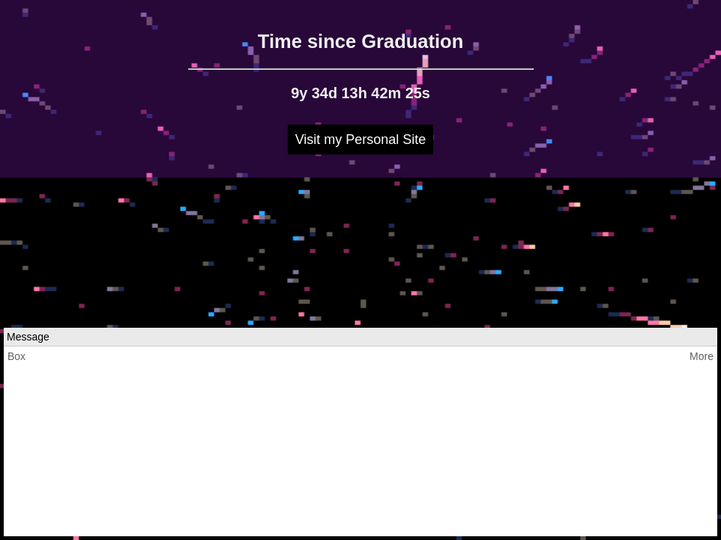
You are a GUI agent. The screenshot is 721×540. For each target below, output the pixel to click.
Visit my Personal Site (360, 139)
